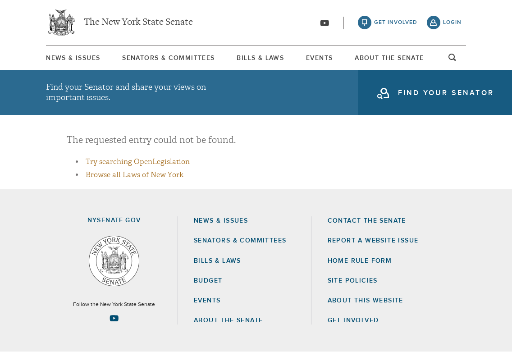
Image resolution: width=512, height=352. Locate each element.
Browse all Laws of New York (134, 174)
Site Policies (353, 281)
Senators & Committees (168, 58)
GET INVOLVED (353, 320)
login (452, 22)
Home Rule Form (360, 261)
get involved (395, 22)
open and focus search (452, 60)
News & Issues (73, 58)
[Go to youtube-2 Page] (114, 318)
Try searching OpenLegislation (138, 161)
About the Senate (228, 320)
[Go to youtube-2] (324, 23)
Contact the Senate (367, 221)
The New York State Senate (138, 22)
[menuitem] (73, 58)
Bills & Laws (260, 58)
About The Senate (389, 58)
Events (319, 58)
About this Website (365, 300)
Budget (208, 281)
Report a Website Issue (373, 241)
